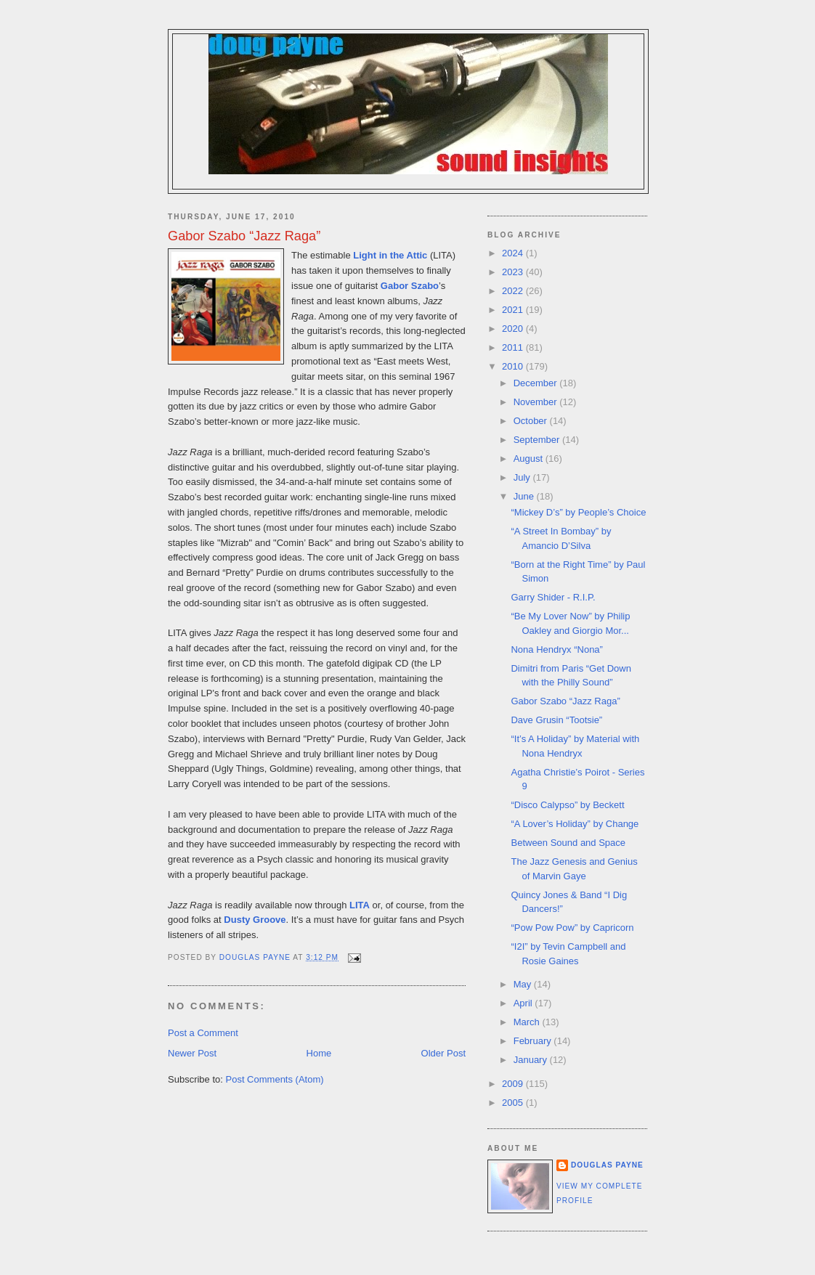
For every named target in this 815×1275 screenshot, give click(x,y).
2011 (514, 347)
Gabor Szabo (410, 285)
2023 (514, 271)
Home (319, 1053)
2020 (514, 328)
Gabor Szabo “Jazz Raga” (565, 701)
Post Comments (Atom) (275, 1079)
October (532, 420)
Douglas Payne (607, 1165)
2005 (514, 1102)
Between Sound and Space (568, 842)
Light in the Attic (390, 255)
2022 (514, 290)
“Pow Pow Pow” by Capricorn (572, 927)
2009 (514, 1083)
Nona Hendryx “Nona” (556, 649)
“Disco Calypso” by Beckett (567, 804)
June (525, 496)
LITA (359, 905)
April (524, 1003)
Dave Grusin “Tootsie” (556, 719)
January (532, 1059)
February (534, 1040)
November (537, 401)
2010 (514, 366)
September (538, 439)
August (530, 458)
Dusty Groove (254, 919)
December (537, 383)
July (523, 477)
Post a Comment (203, 1032)
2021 (514, 309)
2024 (514, 253)
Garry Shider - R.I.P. (553, 597)
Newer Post (192, 1053)
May (524, 984)
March (528, 1022)
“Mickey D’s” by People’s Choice (578, 512)
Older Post (443, 1053)
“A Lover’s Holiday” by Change (574, 823)
